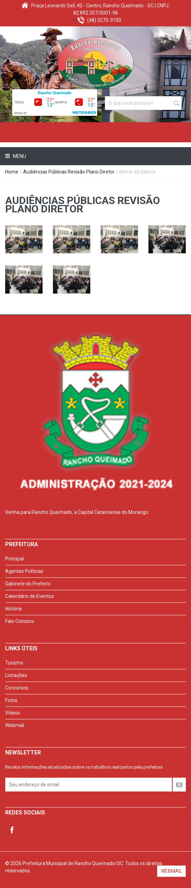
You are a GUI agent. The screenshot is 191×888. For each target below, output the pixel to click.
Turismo (14, 663)
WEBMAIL (171, 871)
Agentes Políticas (24, 571)
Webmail (14, 725)
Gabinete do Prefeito (28, 583)
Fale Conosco (19, 621)
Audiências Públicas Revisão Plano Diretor (69, 172)
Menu (19, 156)
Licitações (16, 675)
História (13, 608)
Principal (14, 558)
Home (11, 172)
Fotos (11, 700)
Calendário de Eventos (29, 596)
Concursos (16, 688)
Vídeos (12, 713)
